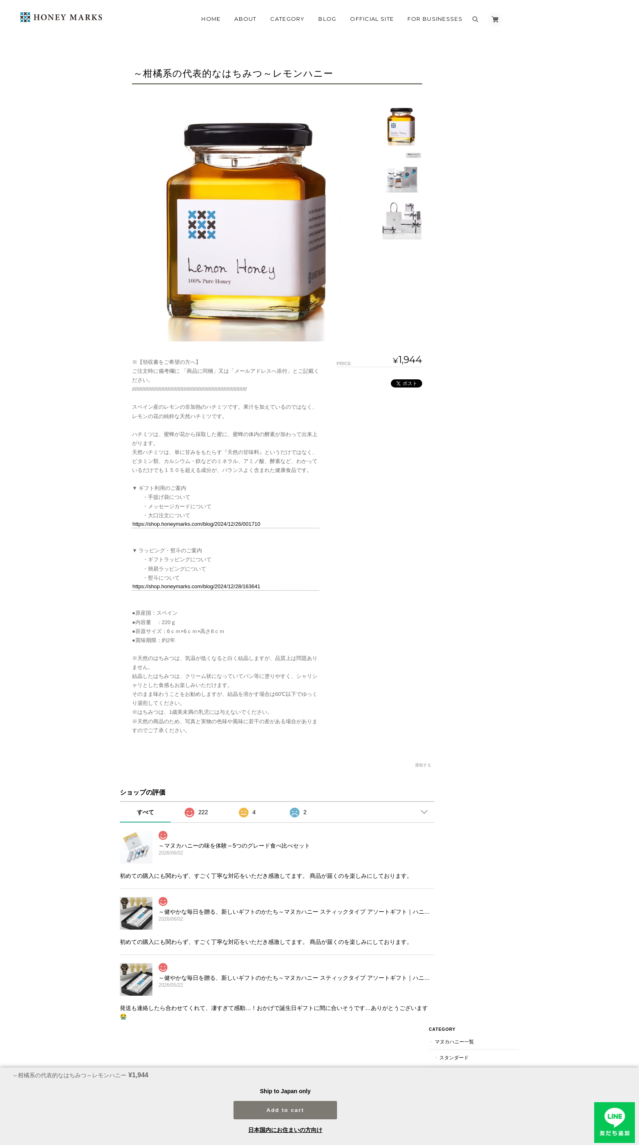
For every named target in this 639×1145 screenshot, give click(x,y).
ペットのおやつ (473, 258)
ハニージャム (471, 313)
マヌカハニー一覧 (471, 69)
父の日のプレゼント (478, 431)
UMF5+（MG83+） (477, 101)
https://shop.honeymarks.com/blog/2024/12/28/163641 (196, 586)
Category (287, 19)
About (245, 19)
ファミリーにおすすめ (480, 226)
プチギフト (468, 494)
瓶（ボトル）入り (476, 195)
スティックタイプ (476, 179)
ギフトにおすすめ (476, 211)
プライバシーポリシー (429, 1058)
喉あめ (459, 574)
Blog (327, 19)
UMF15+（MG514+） (479, 132)
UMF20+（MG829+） (479, 148)
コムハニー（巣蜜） (474, 274)
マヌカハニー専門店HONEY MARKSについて (347, 1058)
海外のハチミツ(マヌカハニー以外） (484, 364)
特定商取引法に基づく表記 (482, 753)
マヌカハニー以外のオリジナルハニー (481, 294)
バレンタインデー (476, 510)
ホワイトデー (471, 526)
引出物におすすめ (476, 622)
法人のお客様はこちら (477, 785)
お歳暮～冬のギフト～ (480, 479)
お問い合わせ (468, 769)
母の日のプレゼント (478, 416)
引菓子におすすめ (476, 638)
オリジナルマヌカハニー (483, 163)
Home (210, 19)
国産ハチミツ (471, 345)
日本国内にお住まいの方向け (285, 1130)
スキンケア (464, 542)
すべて (145, 812)
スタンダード (471, 85)
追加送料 (462, 699)
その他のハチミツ (471, 329)
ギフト (459, 400)
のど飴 (463, 242)
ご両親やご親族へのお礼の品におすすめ (483, 657)
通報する (418, 765)
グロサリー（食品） (474, 558)
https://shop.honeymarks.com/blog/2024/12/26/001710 (196, 524)
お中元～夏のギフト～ (480, 463)
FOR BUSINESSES (435, 19)
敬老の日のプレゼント (480, 447)
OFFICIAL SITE (372, 19)
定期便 (459, 383)
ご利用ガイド (468, 737)
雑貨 (457, 590)
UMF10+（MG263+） (479, 117)
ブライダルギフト (471, 606)
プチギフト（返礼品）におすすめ (483, 680)
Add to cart (285, 1107)
